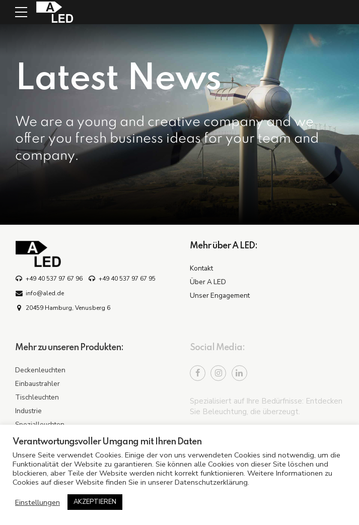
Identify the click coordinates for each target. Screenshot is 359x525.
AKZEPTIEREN (95, 501)
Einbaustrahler (37, 383)
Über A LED (208, 282)
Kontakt (201, 268)
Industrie (28, 411)
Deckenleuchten (40, 370)
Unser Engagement (220, 295)
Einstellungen (37, 502)
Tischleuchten (37, 397)
